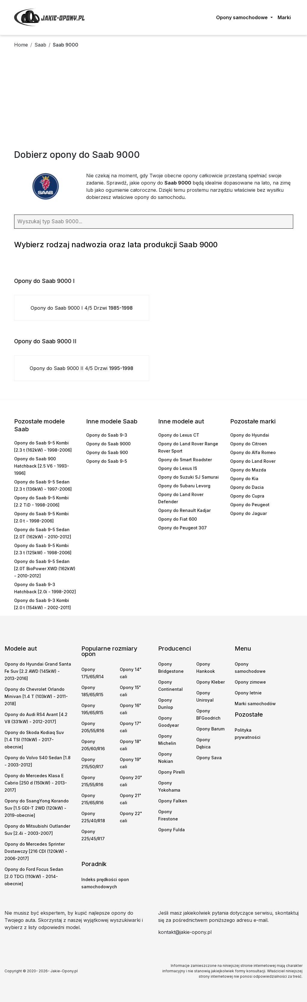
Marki (284, 17)
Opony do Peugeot (249, 504)
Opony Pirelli (171, 772)
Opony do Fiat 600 (177, 519)
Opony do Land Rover (252, 461)
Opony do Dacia (247, 487)
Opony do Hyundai (249, 435)
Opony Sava (209, 757)
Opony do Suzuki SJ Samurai (188, 477)
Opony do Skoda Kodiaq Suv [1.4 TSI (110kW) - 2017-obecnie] (34, 739)
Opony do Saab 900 (107, 452)
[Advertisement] (153, 104)
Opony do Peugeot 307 (182, 527)
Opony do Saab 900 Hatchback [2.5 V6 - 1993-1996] (41, 466)
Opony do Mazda (248, 469)
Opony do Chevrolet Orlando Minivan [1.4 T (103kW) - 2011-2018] (36, 696)
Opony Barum (210, 728)
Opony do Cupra (247, 495)
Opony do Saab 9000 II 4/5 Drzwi (81, 368)
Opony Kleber (210, 682)
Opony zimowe (250, 682)
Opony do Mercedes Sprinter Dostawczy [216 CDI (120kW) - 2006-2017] (36, 851)
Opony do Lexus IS (177, 468)
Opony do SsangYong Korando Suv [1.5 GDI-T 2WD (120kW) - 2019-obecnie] (37, 808)
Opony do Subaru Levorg (184, 485)
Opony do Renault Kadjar (184, 510)
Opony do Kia (244, 478)
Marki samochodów (255, 703)
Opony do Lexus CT (178, 435)
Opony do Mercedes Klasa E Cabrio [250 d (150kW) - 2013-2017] (36, 783)
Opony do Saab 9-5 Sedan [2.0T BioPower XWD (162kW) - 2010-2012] (44, 568)
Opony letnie (248, 692)
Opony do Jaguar (248, 513)
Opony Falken (172, 800)
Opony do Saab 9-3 (106, 435)
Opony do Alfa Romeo (253, 452)
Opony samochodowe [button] (242, 17)
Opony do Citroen (248, 443)
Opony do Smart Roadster (185, 459)
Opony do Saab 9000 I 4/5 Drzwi (82, 308)
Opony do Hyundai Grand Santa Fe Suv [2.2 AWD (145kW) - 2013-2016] (38, 671)
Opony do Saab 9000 (108, 443)
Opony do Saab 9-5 (106, 461)
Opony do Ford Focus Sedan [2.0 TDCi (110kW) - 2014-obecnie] (34, 876)
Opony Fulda (171, 829)
